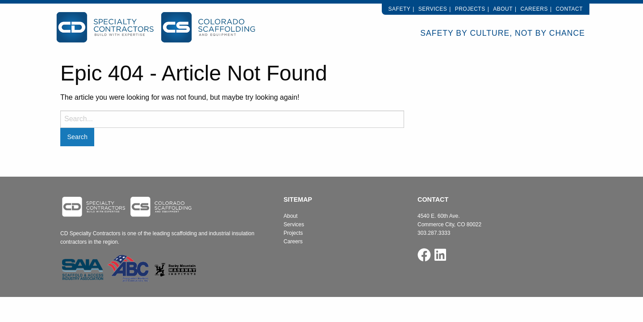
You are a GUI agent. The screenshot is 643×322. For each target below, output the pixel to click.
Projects (470, 9)
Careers (534, 9)
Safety (399, 9)
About (503, 9)
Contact (569, 9)
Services (432, 9)
